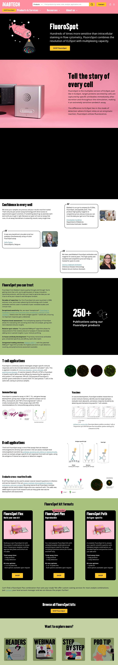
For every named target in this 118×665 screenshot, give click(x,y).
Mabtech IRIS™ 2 (30, 343)
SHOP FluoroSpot (9, 10)
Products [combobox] (37, 4)
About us (72, 10)
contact (9, 590)
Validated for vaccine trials (80, 424)
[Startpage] (11, 6)
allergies (40, 370)
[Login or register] (114, 4)
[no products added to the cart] (110, 4)
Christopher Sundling (74, 220)
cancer (34, 370)
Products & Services (29, 10)
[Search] (92, 4)
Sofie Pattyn (8, 242)
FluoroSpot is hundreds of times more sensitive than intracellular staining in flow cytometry (25, 312)
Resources (54, 10)
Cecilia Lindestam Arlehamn (72, 265)
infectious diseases (25, 370)
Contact (101, 4)
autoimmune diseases (9, 372)
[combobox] (67, 4)
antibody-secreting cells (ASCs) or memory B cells (40, 452)
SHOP (17, 575)
